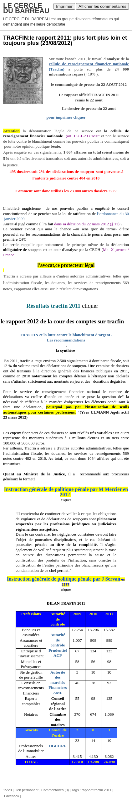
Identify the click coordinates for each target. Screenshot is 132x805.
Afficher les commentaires (102, 6)
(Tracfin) (56, 69)
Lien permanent (26, 790)
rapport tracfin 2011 (96, 790)
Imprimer (64, 6)
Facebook (11, 796)
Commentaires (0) (55, 790)
